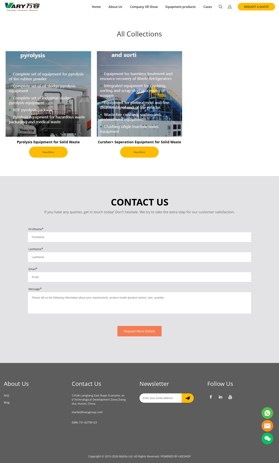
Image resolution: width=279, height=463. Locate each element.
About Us (115, 7)
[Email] (161, 398)
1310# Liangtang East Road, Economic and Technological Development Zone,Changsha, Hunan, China (99, 399)
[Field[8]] (139, 257)
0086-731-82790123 (84, 422)
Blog (6, 402)
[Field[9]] (139, 277)
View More (48, 152)
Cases (207, 7)
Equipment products (180, 7)
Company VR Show (144, 7)
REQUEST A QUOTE (256, 7)
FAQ (6, 395)
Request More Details (139, 331)
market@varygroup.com (87, 412)
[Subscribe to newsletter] (188, 398)
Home (96, 7)
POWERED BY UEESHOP (176, 456)
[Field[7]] (139, 237)
